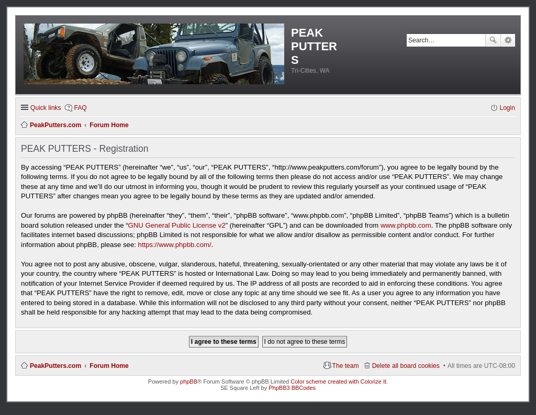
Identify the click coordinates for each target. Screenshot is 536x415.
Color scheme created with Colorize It (338, 381)
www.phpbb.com (406, 225)
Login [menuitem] (507, 107)
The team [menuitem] (345, 365)
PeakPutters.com (55, 365)
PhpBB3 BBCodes (292, 388)
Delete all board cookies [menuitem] (406, 365)
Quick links (45, 107)
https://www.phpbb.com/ (174, 245)
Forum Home (109, 365)
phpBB (188, 381)
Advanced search (508, 40)
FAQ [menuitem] (80, 107)
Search (493, 40)
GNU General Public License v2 (177, 225)
